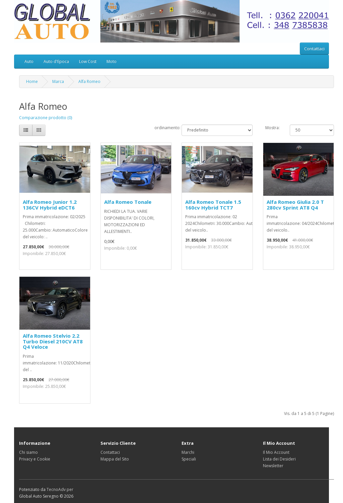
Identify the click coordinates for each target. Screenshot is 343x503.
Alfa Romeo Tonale (127, 201)
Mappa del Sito (114, 459)
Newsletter (273, 466)
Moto (112, 61)
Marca (58, 81)
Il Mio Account (276, 452)
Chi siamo (28, 452)
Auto (28, 61)
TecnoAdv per (60, 489)
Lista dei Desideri (279, 459)
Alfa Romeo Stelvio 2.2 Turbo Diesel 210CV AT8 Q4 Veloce (53, 341)
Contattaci (314, 49)
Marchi (188, 452)
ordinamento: (163, 128)
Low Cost (87, 61)
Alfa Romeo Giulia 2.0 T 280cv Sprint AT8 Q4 (295, 204)
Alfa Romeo (89, 81)
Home (32, 81)
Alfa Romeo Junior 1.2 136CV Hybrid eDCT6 (50, 204)
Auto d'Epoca (56, 61)
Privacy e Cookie (34, 459)
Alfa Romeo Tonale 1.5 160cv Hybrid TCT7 (213, 204)
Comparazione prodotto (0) (45, 117)
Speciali (189, 459)
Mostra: (272, 128)
